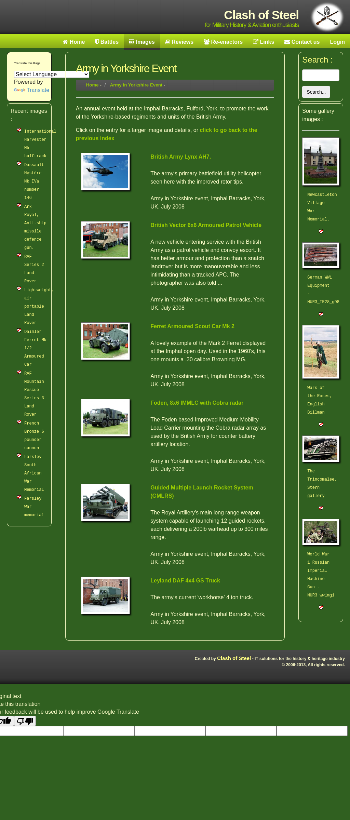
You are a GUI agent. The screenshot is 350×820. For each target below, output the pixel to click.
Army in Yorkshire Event (136, 85)
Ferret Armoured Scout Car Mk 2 (192, 326)
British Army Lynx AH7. (180, 157)
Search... (316, 92)
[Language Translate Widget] (51, 74)
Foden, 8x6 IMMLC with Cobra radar (196, 403)
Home (92, 85)
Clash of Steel (234, 658)
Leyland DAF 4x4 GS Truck (185, 580)
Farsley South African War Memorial (34, 473)
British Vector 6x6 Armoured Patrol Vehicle (205, 225)
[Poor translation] (25, 721)
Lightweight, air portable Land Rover (39, 306)
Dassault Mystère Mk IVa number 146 (34, 181)
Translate (31, 90)
